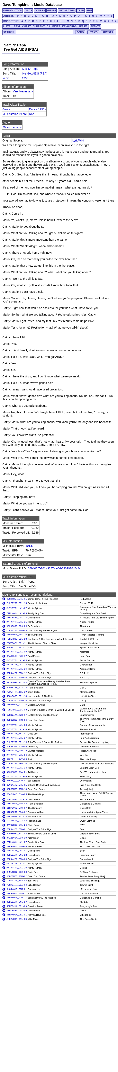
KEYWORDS (69, 26)
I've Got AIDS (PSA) (34, 73)
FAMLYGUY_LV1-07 (17, 842)
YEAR (80, 10)
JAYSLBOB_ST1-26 (17, 825)
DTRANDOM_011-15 (17, 705)
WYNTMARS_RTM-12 (17, 751)
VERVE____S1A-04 (17, 885)
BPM (89, 10)
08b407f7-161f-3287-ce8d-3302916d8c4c (54, 568)
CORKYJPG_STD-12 (17, 673)
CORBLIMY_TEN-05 (17, 630)
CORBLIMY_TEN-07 (17, 715)
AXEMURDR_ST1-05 (17, 919)
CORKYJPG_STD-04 (17, 859)
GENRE (51, 10)
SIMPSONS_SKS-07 (17, 808)
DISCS (28, 10)
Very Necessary (23, 91)
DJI (49, 26)
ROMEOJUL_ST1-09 (17, 906)
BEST (17, 26)
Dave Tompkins (15, 5)
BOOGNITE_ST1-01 (17, 785)
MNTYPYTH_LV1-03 (17, 725)
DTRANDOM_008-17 (17, 893)
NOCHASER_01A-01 (17, 772)
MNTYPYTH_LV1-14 (17, 768)
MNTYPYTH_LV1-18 (17, 729)
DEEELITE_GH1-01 (17, 733)
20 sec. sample (12, 127)
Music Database (48, 5)
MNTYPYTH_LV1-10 (17, 868)
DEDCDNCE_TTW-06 (17, 720)
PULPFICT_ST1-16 (17, 603)
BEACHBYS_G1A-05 (17, 794)
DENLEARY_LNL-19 (17, 799)
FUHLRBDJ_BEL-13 (17, 639)
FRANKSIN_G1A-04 (17, 821)
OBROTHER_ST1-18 (17, 816)
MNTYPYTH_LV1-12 (17, 664)
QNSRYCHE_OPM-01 (17, 889)
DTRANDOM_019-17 (17, 898)
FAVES (56, 26)
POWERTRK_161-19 (17, 692)
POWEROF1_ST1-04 (17, 833)
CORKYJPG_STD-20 (17, 677)
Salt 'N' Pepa (30, 68)
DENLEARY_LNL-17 (17, 902)
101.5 (29, 545)
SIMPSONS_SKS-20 (17, 635)
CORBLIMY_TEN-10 (17, 763)
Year (5, 78)
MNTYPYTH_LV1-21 (17, 863)
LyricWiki (78, 140)
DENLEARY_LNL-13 (17, 617)
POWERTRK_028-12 (17, 687)
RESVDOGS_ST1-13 (17, 696)
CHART (26, 26)
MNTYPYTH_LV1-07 (17, 608)
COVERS (40, 10)
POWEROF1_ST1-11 (17, 643)
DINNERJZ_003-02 (17, 812)
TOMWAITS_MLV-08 (17, 880)
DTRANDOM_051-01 (17, 915)
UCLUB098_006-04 (17, 626)
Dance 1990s (37, 109)
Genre (6, 109)
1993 (25, 78)
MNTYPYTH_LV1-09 (17, 652)
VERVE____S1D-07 (17, 780)
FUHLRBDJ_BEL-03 (17, 710)
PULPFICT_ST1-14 (17, 742)
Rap (31, 114)
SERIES (83, 26)
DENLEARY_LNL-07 (17, 850)
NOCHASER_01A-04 (17, 746)
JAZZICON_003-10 (17, 838)
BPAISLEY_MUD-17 (17, 656)
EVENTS (95, 26)
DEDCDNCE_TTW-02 (17, 876)
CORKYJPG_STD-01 (17, 829)
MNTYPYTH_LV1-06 (17, 755)
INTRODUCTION (12, 10)
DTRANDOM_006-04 (17, 846)
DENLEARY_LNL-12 (17, 855)
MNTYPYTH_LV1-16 (17, 669)
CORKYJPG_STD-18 (17, 700)
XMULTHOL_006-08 (17, 803)
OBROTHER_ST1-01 (17, 599)
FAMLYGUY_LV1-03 (17, 613)
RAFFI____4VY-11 (17, 647)
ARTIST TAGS (66, 10)
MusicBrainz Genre (14, 114)
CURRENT (39, 26)
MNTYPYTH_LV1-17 (17, 738)
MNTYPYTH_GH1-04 (17, 776)
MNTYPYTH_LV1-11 (17, 622)
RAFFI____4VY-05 (17, 759)
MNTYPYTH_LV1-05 (17, 660)
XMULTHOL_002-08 (17, 872)
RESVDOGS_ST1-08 (17, 682)
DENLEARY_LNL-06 (17, 910)
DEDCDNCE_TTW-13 (17, 789)
